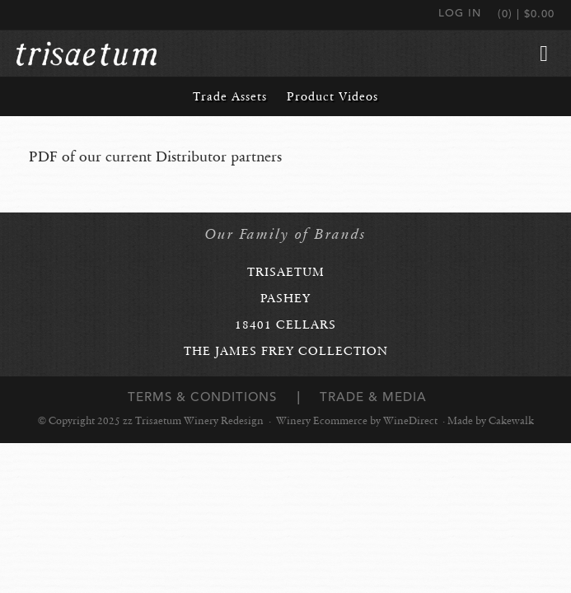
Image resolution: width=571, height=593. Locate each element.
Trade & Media (373, 396)
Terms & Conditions (202, 396)
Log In (459, 13)
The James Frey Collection (286, 350)
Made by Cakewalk (490, 420)
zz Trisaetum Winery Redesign (86, 53)
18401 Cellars (285, 324)
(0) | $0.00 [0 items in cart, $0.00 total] (526, 14)
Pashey (285, 298)
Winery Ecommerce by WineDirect (357, 420)
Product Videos (332, 96)
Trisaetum (286, 271)
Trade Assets (230, 96)
